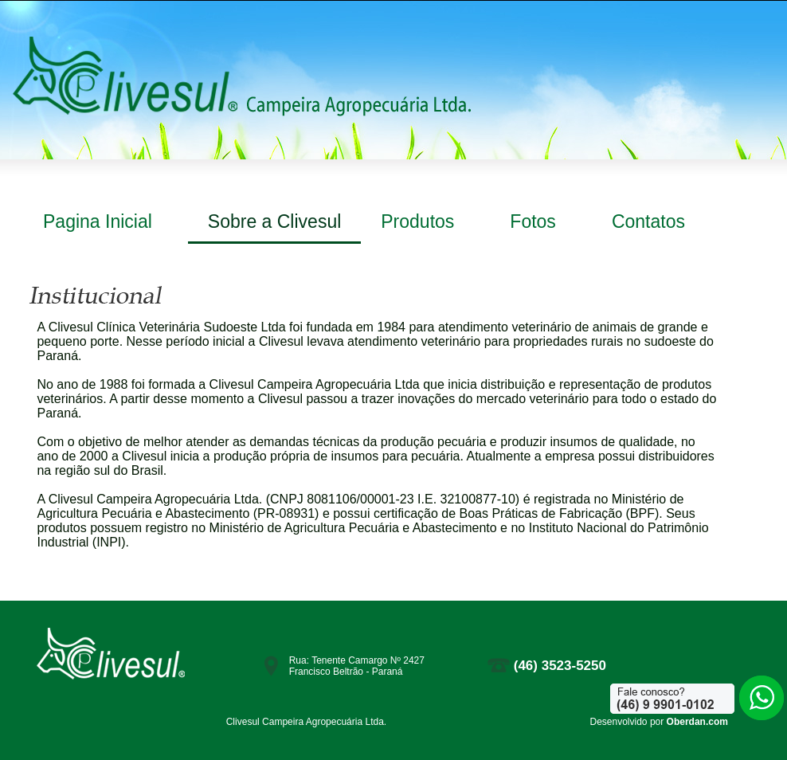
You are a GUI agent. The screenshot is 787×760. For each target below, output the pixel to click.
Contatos (648, 221)
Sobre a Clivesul (274, 221)
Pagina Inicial (97, 221)
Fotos (533, 221)
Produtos (417, 221)
